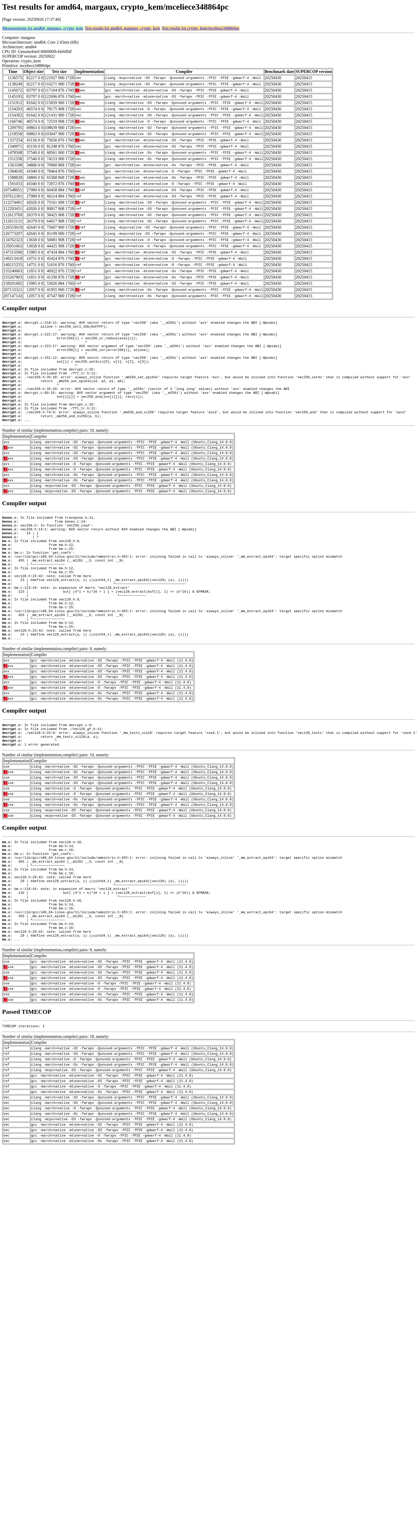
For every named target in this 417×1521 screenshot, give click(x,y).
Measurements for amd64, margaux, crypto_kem (42, 28)
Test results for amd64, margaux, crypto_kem (122, 28)
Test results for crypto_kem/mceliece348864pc (201, 28)
